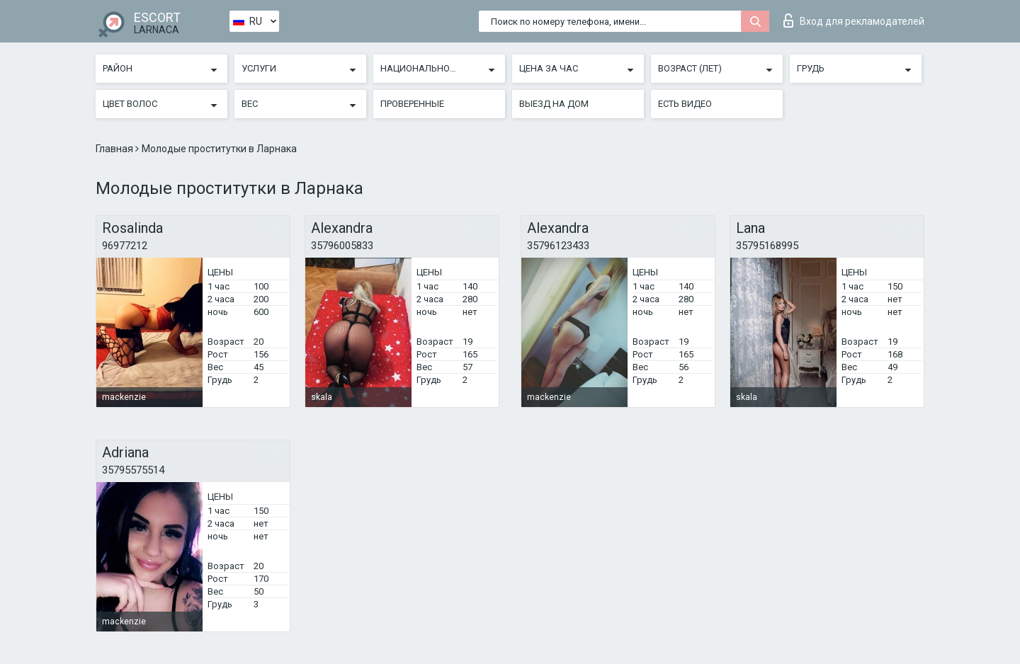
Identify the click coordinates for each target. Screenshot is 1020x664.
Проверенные (412, 103)
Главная (115, 148)
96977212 (124, 245)
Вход (853, 20)
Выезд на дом (554, 103)
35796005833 (342, 245)
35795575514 (133, 470)
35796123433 (558, 245)
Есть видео (685, 103)
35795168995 (767, 245)
